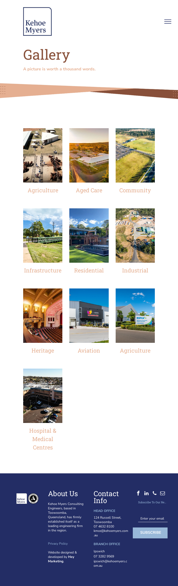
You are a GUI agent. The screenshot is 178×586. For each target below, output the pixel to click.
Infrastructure (42, 270)
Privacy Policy (58, 543)
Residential (89, 270)
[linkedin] (146, 494)
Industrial (135, 270)
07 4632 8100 (104, 526)
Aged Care (89, 190)
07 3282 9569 (104, 556)
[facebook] (138, 494)
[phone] (154, 494)
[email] (162, 494)
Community (135, 190)
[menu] (168, 22)
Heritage (43, 350)
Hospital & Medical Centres (42, 439)
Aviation (89, 350)
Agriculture (43, 190)
